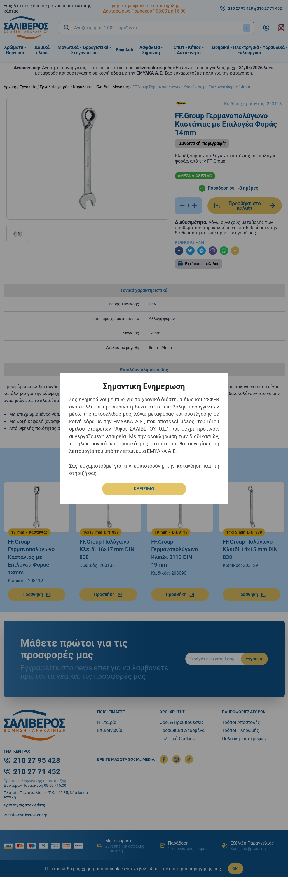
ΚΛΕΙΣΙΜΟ (144, 488)
